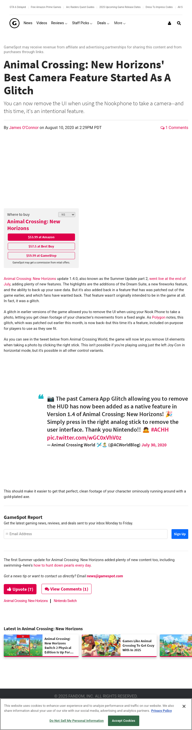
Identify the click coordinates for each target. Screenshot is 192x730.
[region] (96, 714)
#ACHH (160, 429)
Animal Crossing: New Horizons (33, 225)
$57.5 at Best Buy (41, 246)
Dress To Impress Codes (159, 7)
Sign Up (180, 534)
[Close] (184, 706)
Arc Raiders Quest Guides (80, 7)
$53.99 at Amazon (41, 237)
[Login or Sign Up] (170, 23)
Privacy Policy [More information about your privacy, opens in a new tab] (161, 711)
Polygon (159, 317)
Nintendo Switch (65, 601)
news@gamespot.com (105, 576)
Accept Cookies (123, 721)
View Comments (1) (66, 589)
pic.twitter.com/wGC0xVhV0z (84, 437)
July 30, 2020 (154, 445)
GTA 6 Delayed (18, 7)
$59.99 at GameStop (41, 255)
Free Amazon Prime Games (46, 7)
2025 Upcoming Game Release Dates (119, 7)
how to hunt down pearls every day (62, 565)
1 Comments (174, 127)
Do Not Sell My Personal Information (77, 721)
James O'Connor (24, 127)
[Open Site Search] (179, 23)
